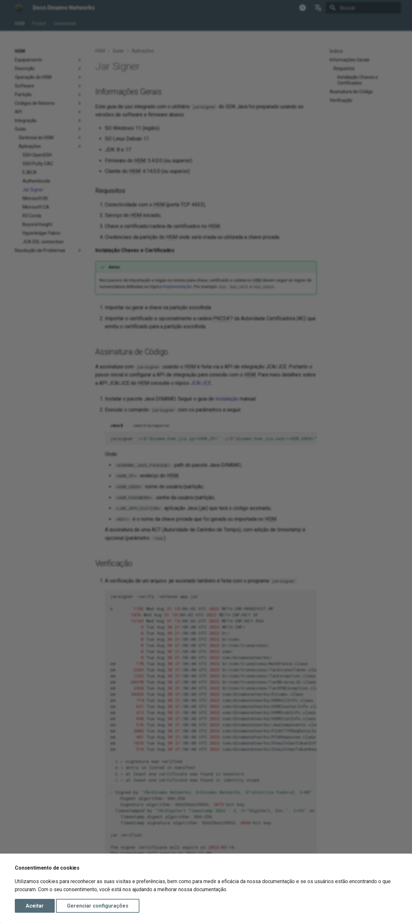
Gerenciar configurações (97, 906)
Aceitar (35, 906)
